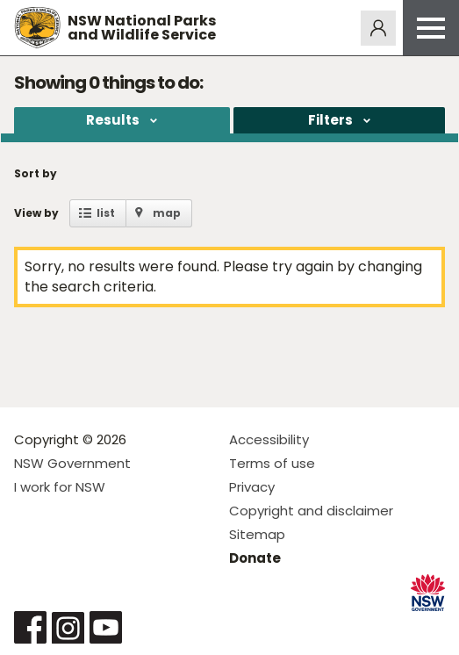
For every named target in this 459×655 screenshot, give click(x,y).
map (167, 212)
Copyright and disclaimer (311, 510)
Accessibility (269, 439)
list (106, 212)
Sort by (35, 173)
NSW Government (72, 463)
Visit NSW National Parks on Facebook (30, 627)
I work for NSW (59, 487)
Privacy (252, 487)
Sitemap (257, 534)
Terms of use (272, 463)
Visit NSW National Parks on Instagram (68, 627)
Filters (330, 120)
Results (113, 120)
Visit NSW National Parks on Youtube (106, 627)
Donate (255, 558)
